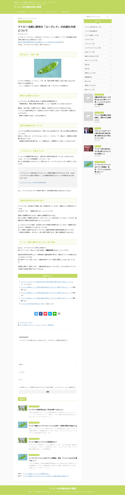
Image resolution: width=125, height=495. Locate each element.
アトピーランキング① (36, 12)
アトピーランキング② (50, 12)
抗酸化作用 (51, 325)
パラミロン (31, 325)
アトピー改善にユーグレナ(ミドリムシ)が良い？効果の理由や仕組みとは (53, 426)
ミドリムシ (37, 325)
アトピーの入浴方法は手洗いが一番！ (32, 303)
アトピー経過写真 (21, 12)
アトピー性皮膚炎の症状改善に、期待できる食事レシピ (103, 117)
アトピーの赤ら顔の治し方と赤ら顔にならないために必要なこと (103, 151)
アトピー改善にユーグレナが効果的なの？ (43, 442)
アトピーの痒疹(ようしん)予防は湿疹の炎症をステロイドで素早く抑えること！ (45, 287)
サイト (21, 379)
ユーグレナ (44, 325)
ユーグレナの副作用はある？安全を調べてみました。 (46, 409)
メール (21, 372)
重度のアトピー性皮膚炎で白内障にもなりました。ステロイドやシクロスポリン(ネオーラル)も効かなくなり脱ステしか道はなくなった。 (62, 491)
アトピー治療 (23, 325)
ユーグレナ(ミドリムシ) (26, 322)
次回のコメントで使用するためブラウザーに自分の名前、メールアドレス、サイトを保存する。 (48, 387)
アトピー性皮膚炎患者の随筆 (27, 7)
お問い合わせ (65, 12)
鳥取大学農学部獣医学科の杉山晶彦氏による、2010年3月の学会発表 (39, 42)
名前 (21, 364)
